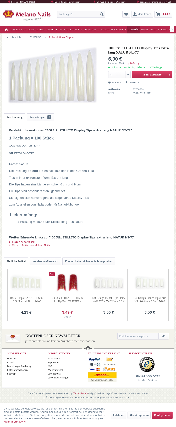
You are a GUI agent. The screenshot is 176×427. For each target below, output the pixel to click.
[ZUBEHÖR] (133, 29)
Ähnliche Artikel (16, 261)
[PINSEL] (145, 29)
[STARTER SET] (90, 29)
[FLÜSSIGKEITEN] (54, 29)
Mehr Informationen (15, 421)
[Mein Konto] (142, 14)
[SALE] (164, 29)
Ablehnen (118, 415)
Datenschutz (54, 373)
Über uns (11, 358)
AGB (50, 366)
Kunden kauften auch (45, 261)
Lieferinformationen (17, 369)
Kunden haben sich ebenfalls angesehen (88, 261)
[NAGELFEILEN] (118, 29)
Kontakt (11, 362)
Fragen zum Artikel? (22, 241)
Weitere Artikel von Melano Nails (29, 245)
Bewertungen (40, 117)
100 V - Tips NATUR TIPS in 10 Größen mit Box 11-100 (26, 299)
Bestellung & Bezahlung (19, 366)
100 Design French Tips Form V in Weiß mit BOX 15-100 (149, 299)
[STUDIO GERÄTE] (73, 29)
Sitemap (11, 373)
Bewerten (132, 82)
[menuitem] (81, 14)
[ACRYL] (40, 29)
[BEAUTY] (155, 29)
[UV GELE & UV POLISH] (22, 29)
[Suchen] (101, 14)
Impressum (53, 362)
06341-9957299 (148, 376)
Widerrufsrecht (55, 369)
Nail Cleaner (54, 358)
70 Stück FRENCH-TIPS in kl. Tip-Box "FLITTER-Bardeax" (67, 299)
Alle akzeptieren (139, 415)
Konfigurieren (162, 415)
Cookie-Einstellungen (58, 377)
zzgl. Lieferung (132, 63)
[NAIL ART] (104, 29)
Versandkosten (80, 393)
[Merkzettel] (126, 14)
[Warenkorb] (163, 14)
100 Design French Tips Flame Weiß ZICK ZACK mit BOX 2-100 (108, 299)
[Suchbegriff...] (81, 14)
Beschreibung (15, 117)
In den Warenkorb (156, 74)
